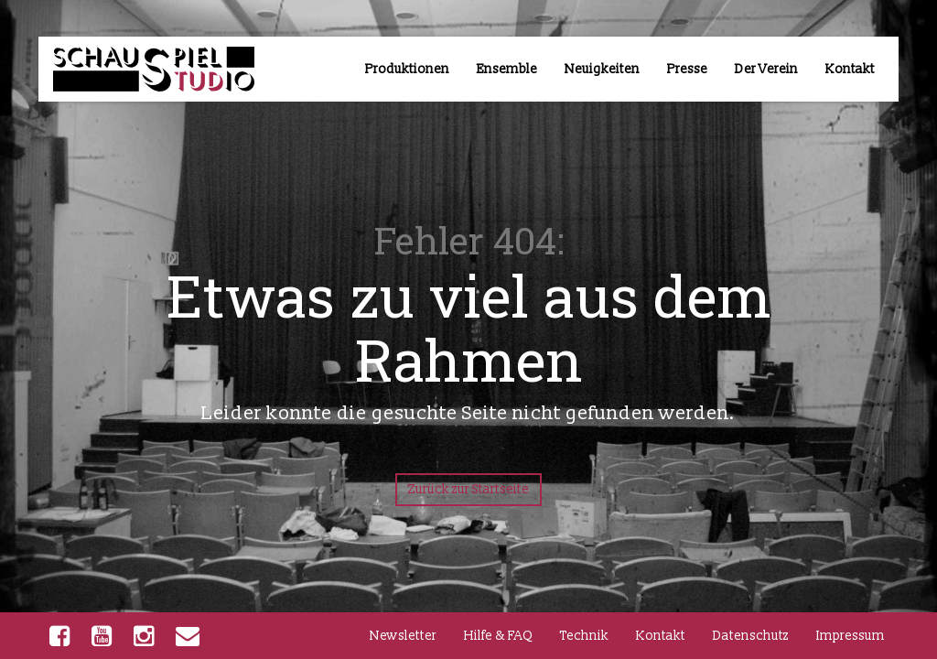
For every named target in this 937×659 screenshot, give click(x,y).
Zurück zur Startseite (468, 489)
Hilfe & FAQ (498, 635)
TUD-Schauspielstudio (135, 75)
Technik (584, 635)
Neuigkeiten (602, 69)
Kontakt (850, 69)
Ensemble (507, 69)
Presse (687, 69)
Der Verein (766, 69)
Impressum (850, 635)
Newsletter (403, 635)
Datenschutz (751, 635)
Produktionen (407, 69)
